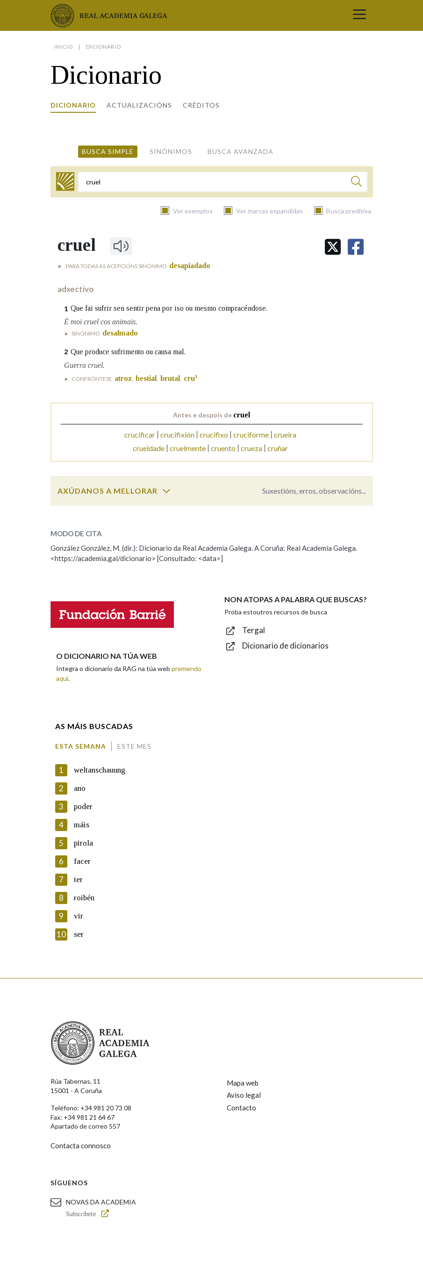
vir (78, 916)
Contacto (241, 1107)
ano (80, 788)
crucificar (139, 434)
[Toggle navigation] (359, 15)
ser (79, 934)
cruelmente (188, 448)
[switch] (166, 490)
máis (81, 824)
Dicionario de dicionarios (285, 645)
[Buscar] (356, 183)
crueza (251, 448)
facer (82, 861)
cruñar (277, 448)
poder (83, 806)
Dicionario (73, 105)
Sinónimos (171, 151)
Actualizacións (139, 105)
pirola (83, 843)
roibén (84, 897)
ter (78, 879)
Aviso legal (244, 1095)
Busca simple (108, 151)
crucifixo (214, 434)
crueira (285, 434)
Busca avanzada (240, 151)
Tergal (253, 630)
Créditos (201, 105)
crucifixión (177, 434)
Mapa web (242, 1083)
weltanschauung (99, 770)
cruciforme (251, 434)
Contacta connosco (80, 1145)
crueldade (149, 448)
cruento (223, 448)
